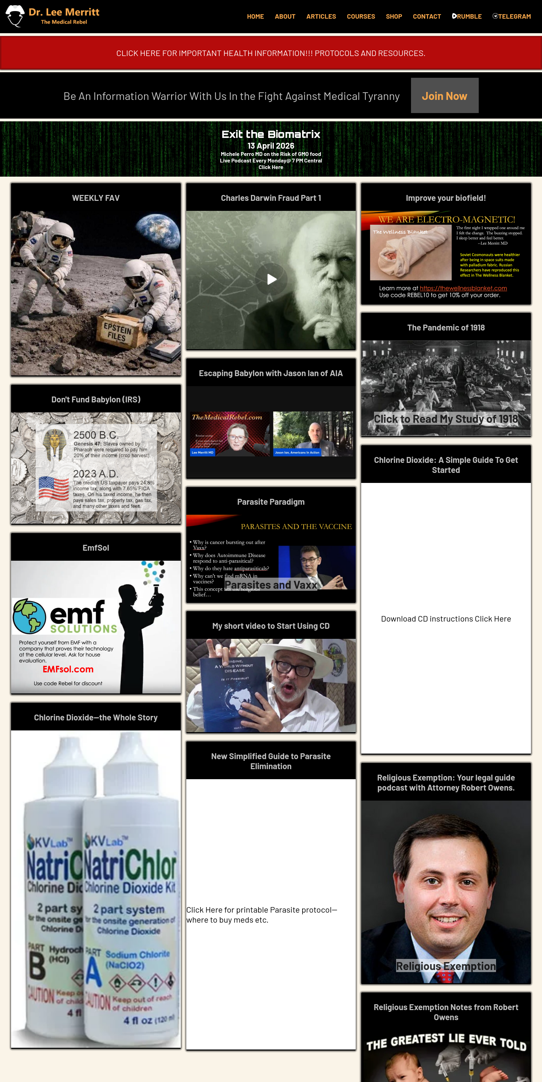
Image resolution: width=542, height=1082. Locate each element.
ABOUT (285, 16)
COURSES (361, 16)
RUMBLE (467, 16)
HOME (255, 16)
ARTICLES (321, 16)
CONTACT (427, 16)
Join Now (445, 95)
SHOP (394, 16)
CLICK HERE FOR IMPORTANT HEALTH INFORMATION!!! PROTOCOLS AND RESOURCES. (271, 53)
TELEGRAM (512, 16)
